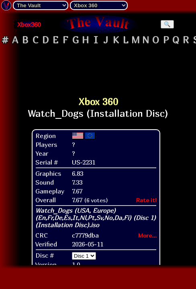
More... (147, 235)
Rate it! (146, 200)
